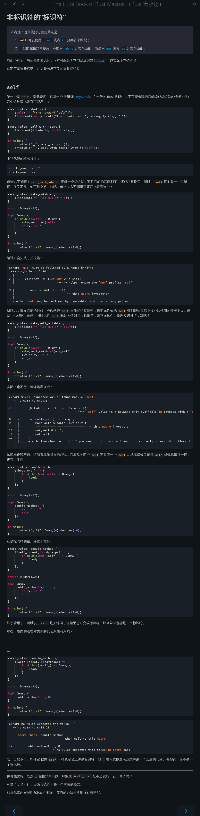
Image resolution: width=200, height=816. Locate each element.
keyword (82, 96)
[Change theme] (14, 4)
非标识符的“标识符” (36, 17)
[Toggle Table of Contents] (5, 4)
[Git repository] (194, 4)
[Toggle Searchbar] (23, 4)
